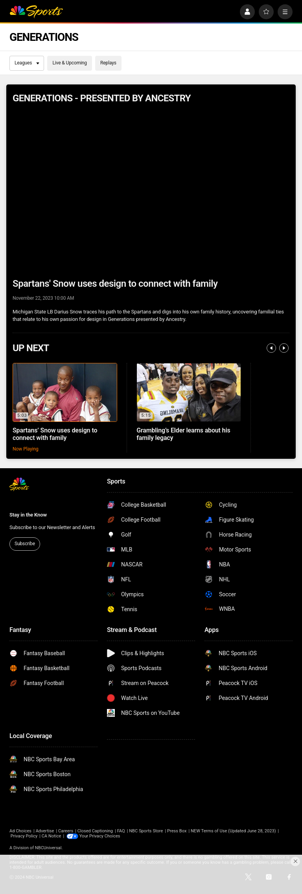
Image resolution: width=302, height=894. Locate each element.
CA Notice (51, 836)
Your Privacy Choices (99, 836)
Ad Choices (20, 831)
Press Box (176, 831)
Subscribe (25, 543)
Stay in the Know (28, 515)
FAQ (121, 831)
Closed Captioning (95, 831)
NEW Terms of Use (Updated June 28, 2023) (233, 831)
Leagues (27, 63)
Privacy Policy (24, 836)
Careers (65, 831)
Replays (108, 63)
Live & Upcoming (69, 63)
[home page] (36, 11)
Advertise (45, 831)
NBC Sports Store (146, 831)
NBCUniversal (48, 847)
